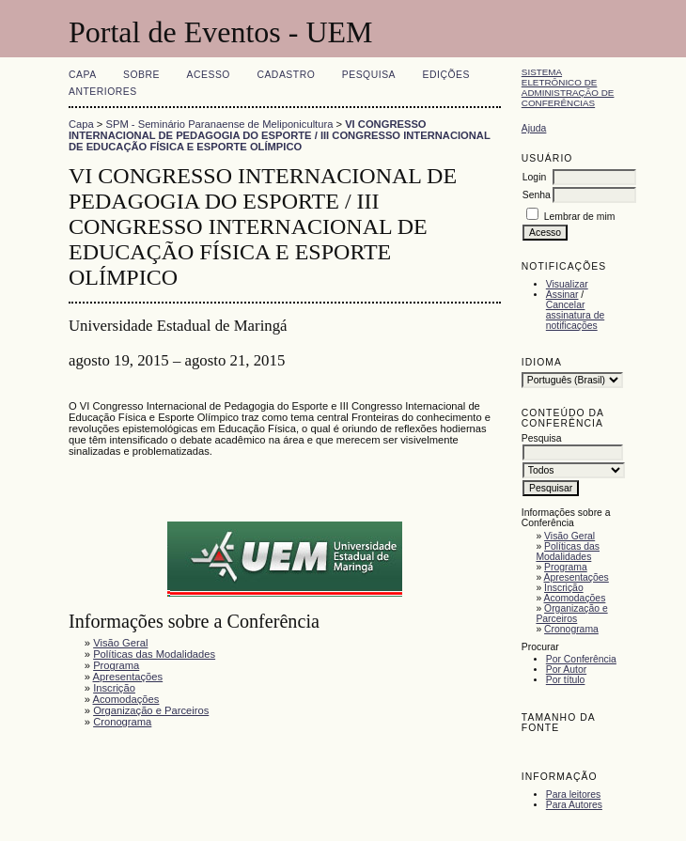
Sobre (141, 75)
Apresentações (576, 577)
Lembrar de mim (580, 216)
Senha (536, 195)
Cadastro (286, 75)
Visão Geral (569, 536)
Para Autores (574, 805)
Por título (565, 680)
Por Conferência (581, 659)
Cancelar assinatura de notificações (575, 315)
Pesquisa (369, 75)
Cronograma (571, 629)
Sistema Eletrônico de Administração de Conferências (568, 87)
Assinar (562, 294)
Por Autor (566, 669)
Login (534, 177)
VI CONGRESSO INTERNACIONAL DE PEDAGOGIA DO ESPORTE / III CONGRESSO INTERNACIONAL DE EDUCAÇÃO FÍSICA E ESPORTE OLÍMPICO (280, 135)
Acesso (208, 75)
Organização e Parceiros (571, 613)
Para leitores (573, 794)
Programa (565, 567)
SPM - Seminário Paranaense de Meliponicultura (220, 124)
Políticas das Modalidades (568, 551)
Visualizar (567, 284)
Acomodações (575, 598)
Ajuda (534, 128)
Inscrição (564, 588)
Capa (83, 75)
